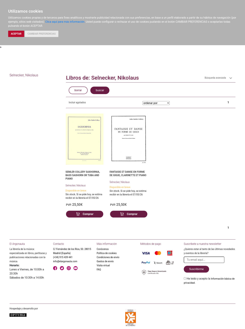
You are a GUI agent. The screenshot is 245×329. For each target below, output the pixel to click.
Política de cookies (107, 253)
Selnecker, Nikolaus (76, 185)
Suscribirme (196, 269)
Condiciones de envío (108, 257)
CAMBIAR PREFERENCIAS (42, 33)
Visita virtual (103, 265)
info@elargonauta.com (65, 261)
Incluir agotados (77, 102)
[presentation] (209, 293)
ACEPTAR (16, 33)
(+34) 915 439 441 (63, 257)
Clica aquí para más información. (65, 21)
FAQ (99, 269)
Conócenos (103, 249)
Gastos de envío (105, 261)
